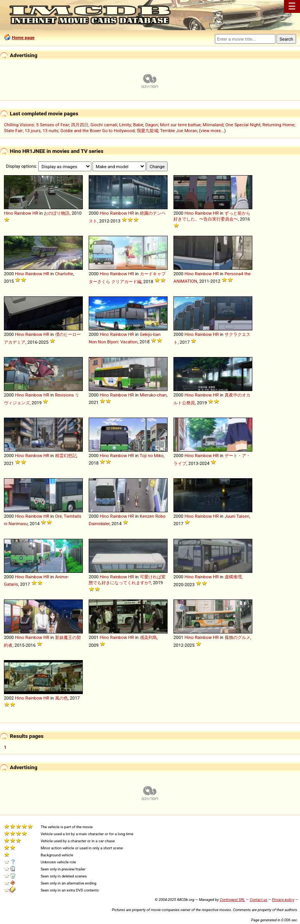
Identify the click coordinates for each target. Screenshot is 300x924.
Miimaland (213, 124)
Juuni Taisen (237, 516)
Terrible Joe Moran (178, 130)
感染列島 (148, 637)
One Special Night (243, 124)
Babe (138, 124)
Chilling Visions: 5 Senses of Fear (36, 124)
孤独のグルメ (237, 637)
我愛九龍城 (147, 130)
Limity (125, 124)
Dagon (151, 124)
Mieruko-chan (153, 395)
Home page (23, 37)
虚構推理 (233, 577)
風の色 (61, 698)
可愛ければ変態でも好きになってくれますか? (127, 579)
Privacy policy (283, 899)
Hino (8, 213)
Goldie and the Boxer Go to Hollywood (97, 130)
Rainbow (22, 213)
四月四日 (79, 124)
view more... (212, 130)
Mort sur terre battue (180, 124)
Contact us (258, 899)
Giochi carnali (103, 124)
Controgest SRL (232, 899)
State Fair (13, 130)
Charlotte (64, 273)
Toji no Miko (151, 455)
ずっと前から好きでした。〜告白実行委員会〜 (211, 216)
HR (35, 213)
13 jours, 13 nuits (41, 130)
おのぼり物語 (57, 213)
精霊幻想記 (66, 455)
